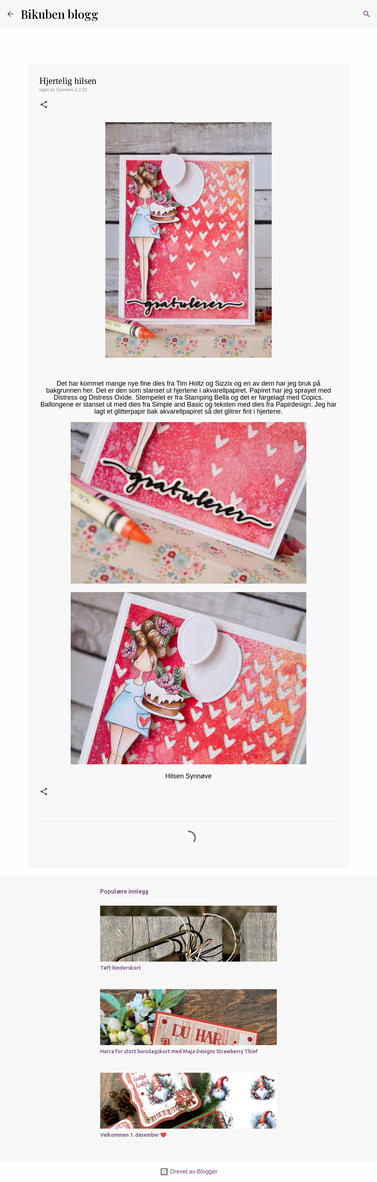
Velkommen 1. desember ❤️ (133, 1135)
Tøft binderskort (120, 968)
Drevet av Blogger (189, 1171)
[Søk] (108, 14)
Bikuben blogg (59, 14)
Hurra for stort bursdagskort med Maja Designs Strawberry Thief (179, 1051)
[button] (43, 105)
